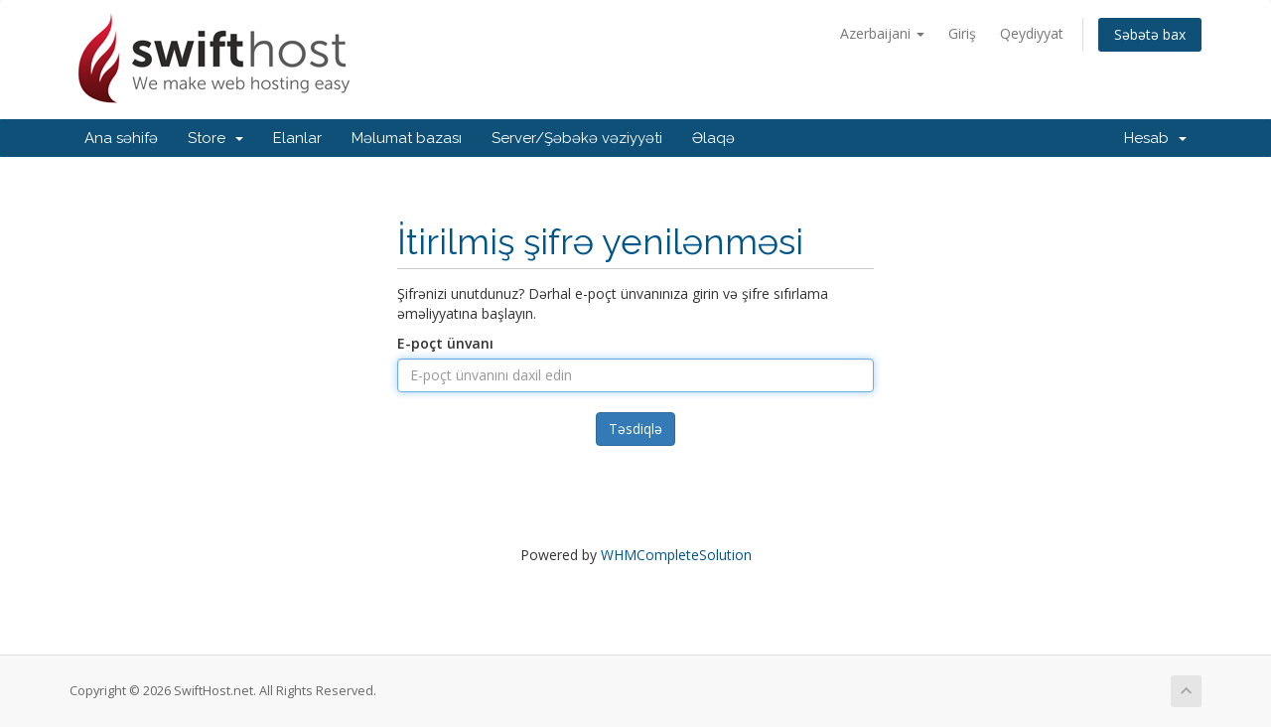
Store (215, 138)
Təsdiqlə (635, 428)
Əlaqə (713, 138)
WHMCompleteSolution (676, 554)
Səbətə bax (1150, 34)
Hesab (1155, 138)
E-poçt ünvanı (445, 343)
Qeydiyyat (1031, 33)
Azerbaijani (882, 33)
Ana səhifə (121, 138)
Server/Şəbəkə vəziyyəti (577, 138)
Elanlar (297, 138)
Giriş (962, 33)
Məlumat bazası (407, 138)
